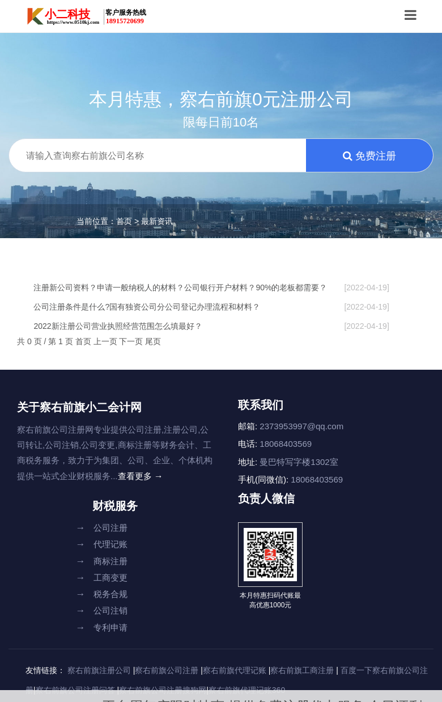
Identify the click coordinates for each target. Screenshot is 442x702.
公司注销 (102, 610)
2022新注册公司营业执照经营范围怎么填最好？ (211, 326)
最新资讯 (157, 221)
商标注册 (102, 561)
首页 (124, 221)
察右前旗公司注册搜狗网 (162, 690)
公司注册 (102, 527)
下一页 (132, 341)
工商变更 (102, 577)
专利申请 (102, 627)
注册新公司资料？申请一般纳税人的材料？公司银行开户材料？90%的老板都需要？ (211, 287)
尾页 (153, 341)
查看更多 (140, 476)
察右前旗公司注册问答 (75, 690)
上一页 (107, 341)
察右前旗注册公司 (99, 670)
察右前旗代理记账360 (247, 690)
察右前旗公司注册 (166, 670)
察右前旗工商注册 (302, 670)
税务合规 (102, 594)
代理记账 (102, 544)
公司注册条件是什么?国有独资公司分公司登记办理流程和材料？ (211, 306)
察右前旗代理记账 (234, 670)
